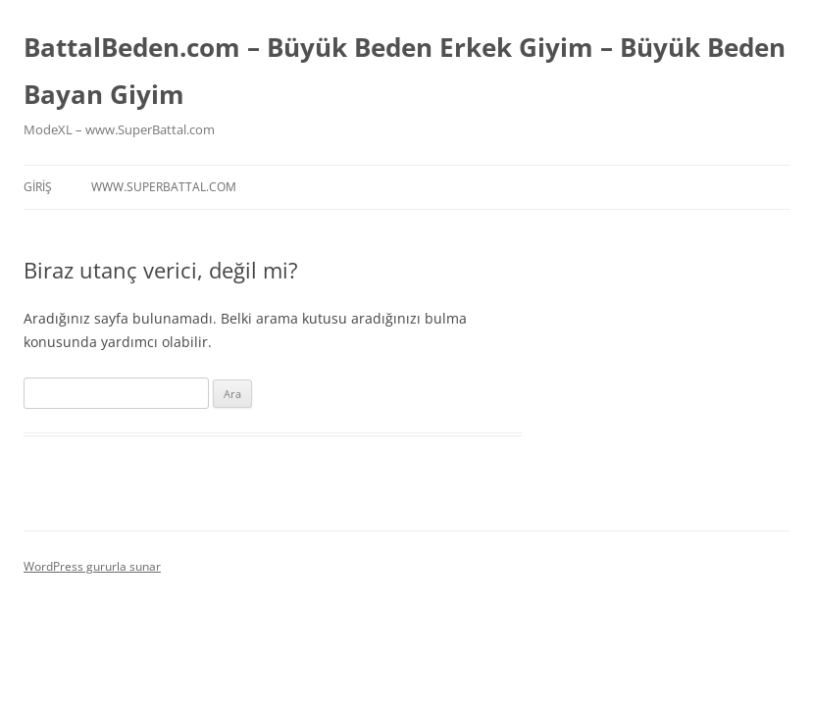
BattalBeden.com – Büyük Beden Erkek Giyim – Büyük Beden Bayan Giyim (405, 70)
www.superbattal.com (163, 186)
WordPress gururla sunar (92, 566)
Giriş (38, 186)
